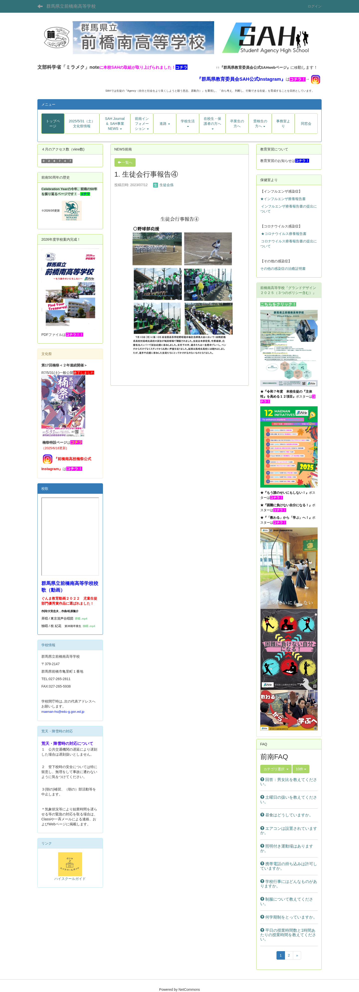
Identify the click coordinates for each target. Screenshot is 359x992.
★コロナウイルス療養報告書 (283, 234)
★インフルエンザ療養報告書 (283, 199)
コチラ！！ (74, 335)
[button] (115, 124)
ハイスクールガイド (70, 879)
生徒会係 (163, 185)
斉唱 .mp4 (81, 618)
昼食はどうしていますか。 (286, 815)
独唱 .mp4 (89, 626)
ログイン (315, 6)
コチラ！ (298, 79)
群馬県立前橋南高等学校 (71, 6)
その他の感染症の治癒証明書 (283, 269)
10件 (301, 769)
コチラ (85, 194)
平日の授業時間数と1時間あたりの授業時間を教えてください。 (288, 934)
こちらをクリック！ (278, 304)
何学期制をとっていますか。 (288, 917)
